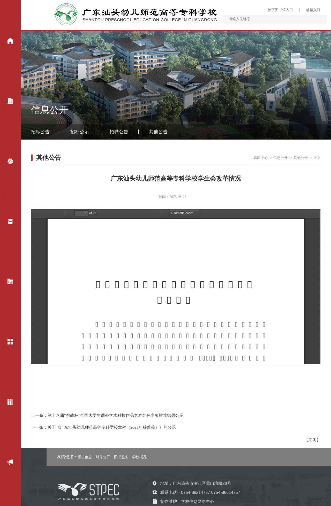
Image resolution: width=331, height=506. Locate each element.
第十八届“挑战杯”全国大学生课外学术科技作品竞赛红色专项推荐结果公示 (116, 415)
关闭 (312, 440)
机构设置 (6, 162)
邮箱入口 (313, 10)
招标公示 (79, 131)
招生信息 (85, 457)
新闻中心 (6, 42)
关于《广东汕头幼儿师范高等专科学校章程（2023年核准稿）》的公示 (112, 427)
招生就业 (6, 222)
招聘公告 (119, 131)
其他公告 (158, 131)
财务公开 (6, 463)
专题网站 (6, 403)
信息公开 (6, 343)
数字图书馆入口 (280, 10)
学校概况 (6, 102)
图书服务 (121, 457)
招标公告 (40, 131)
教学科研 (6, 282)
